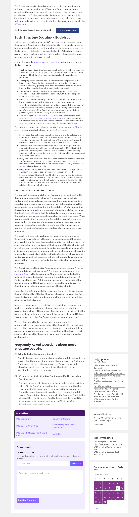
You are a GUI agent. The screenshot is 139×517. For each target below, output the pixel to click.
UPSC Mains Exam (23, 419)
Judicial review (21, 291)
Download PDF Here (67, 30)
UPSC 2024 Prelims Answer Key (107, 370)
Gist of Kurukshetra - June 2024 (108, 444)
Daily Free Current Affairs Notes (108, 373)
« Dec (96, 508)
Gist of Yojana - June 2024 (105, 442)
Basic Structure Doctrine (46, 62)
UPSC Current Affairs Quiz (27, 426)
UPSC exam (20, 24)
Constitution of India (28, 213)
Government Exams (61, 419)
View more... (99, 424)
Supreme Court (22, 274)
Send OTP (76, 463)
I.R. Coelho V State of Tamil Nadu (47, 118)
